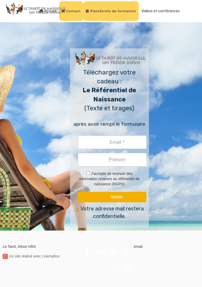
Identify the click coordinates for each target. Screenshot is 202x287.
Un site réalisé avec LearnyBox (31, 256)
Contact (71, 11)
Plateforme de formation (111, 11)
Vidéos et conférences (160, 11)
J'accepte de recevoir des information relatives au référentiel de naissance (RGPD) (109, 178)
